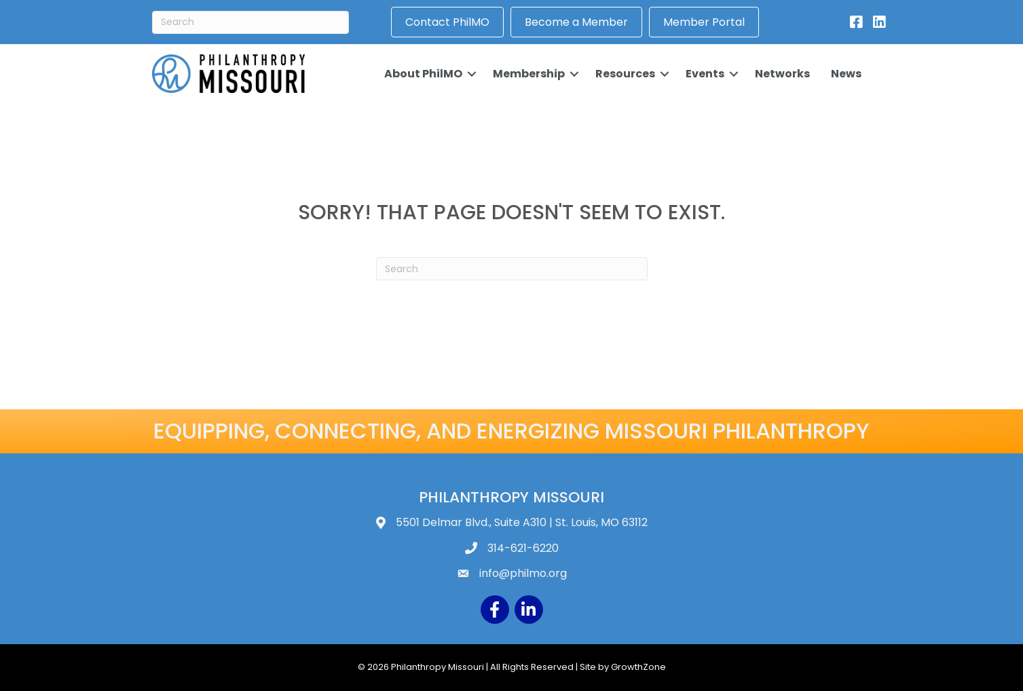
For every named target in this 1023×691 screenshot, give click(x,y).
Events (705, 73)
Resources (625, 73)
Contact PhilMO (447, 22)
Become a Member (576, 22)
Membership (529, 73)
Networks (782, 73)
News (846, 73)
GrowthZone (638, 666)
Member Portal (704, 22)
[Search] (250, 22)
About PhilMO (423, 73)
